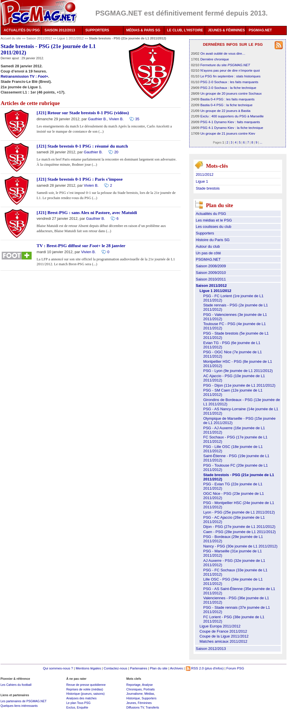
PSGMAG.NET (260, 30)
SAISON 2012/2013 (60, 30)
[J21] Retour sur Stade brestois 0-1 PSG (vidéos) (83, 112)
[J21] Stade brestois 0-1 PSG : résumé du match (82, 146)
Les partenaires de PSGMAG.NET (24, 701)
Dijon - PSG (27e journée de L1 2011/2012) (239, 526)
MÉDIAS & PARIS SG (143, 30)
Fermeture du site (225, 65)
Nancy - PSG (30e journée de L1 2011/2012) (240, 546)
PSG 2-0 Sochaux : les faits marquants (229, 82)
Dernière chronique (214, 59)
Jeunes (131, 703)
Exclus (70, 707)
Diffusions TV (135, 707)
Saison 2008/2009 (211, 266)
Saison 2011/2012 (39, 38)
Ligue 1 (202, 181)
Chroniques (134, 689)
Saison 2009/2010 (211, 272)
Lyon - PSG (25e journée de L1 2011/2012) (239, 512)
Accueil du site (11, 38)
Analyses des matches (81, 698)
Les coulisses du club (213, 226)
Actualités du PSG (211, 213)
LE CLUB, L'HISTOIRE (185, 30)
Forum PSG (235, 668)
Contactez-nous (115, 668)
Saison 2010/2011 (211, 279)
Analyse (147, 684)
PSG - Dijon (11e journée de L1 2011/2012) (239, 385)
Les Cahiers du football (16, 684)
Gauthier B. (97, 119)
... (261, 142)
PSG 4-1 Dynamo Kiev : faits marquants (230, 122)
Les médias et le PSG (214, 220)
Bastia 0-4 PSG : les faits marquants (227, 99)
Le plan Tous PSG (78, 703)
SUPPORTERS (97, 30)
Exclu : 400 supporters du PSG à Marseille (232, 116)
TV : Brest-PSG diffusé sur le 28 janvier (81, 245)
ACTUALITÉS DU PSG (22, 30)
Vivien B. (116, 119)
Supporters (205, 233)
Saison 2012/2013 (211, 648)
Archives (176, 668)
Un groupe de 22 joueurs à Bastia (225, 110)
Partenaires (138, 668)
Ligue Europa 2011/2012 (220, 626)
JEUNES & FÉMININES (226, 30)
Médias (149, 693)
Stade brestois (208, 188)
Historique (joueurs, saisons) (85, 693)
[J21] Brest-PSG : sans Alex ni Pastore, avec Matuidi (87, 212)
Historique (133, 698)
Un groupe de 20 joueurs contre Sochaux (231, 93)
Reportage (133, 684)
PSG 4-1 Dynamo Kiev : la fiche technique (231, 127)
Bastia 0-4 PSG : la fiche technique (226, 105)
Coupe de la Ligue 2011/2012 (224, 636)
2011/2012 (204, 174)
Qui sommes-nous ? (58, 668)
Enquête (82, 707)
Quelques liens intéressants (19, 705)
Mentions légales (88, 668)
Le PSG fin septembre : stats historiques (230, 76)
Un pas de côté (208, 253)
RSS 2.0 (195, 668)
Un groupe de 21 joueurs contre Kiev (227, 133)
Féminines (145, 703)
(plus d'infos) (214, 668)
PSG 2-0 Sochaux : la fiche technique (228, 87)
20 (116, 152)
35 (137, 119)
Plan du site (158, 668)
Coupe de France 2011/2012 (223, 631)
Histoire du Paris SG (213, 240)
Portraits (149, 689)
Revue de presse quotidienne (86, 684)
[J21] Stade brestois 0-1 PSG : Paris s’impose (80, 179)
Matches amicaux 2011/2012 (223, 641)
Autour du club (208, 246)
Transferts (152, 707)
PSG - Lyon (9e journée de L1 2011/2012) (238, 371)
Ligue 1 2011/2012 (71, 38)
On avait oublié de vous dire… (223, 53)
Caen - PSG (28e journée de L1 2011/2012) (239, 532)
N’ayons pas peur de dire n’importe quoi (230, 70)
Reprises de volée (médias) (84, 689)
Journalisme (134, 693)
